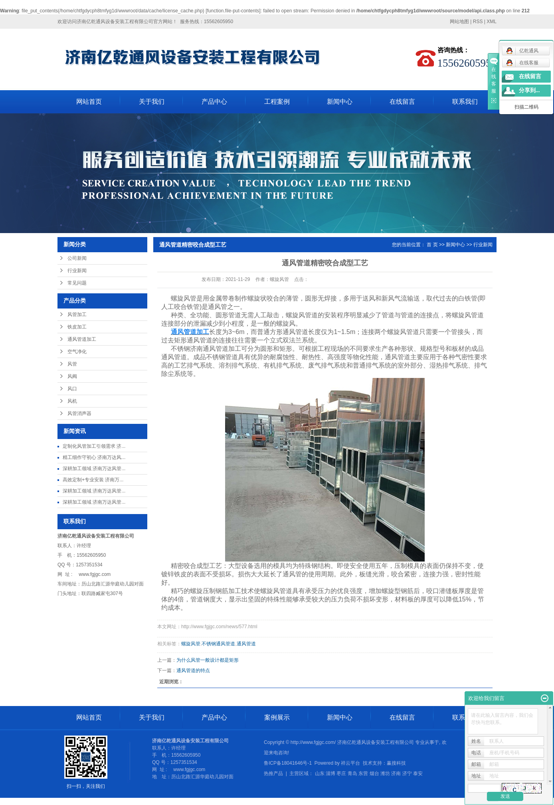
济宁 (407, 773)
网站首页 (89, 101)
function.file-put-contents (233, 11)
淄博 (330, 773)
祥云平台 (350, 763)
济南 (396, 773)
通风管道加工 (81, 339)
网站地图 (459, 21)
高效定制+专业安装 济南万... (93, 480)
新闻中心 (339, 101)
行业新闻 (77, 270)
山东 (319, 773)
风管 (72, 364)
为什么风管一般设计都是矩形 (207, 660)
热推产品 (273, 773)
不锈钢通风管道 (218, 644)
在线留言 (402, 101)
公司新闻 (77, 258)
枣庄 (341, 773)
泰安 (418, 773)
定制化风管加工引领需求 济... (94, 446)
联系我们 (465, 101)
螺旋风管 (190, 644)
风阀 (72, 376)
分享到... (529, 90)
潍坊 (385, 773)
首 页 (432, 244)
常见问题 (77, 283)
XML (492, 21)
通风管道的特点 (193, 670)
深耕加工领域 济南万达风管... (94, 468)
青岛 (352, 773)
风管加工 (77, 314)
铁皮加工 (77, 327)
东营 (363, 773)
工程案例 (277, 101)
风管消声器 (79, 413)
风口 (72, 389)
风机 (72, 401)
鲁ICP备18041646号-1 (288, 763)
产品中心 (214, 101)
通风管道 (246, 644)
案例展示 (277, 717)
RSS (478, 21)
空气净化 (77, 351)
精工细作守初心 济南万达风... (94, 457)
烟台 (374, 773)
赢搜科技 (396, 763)
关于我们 (151, 101)
